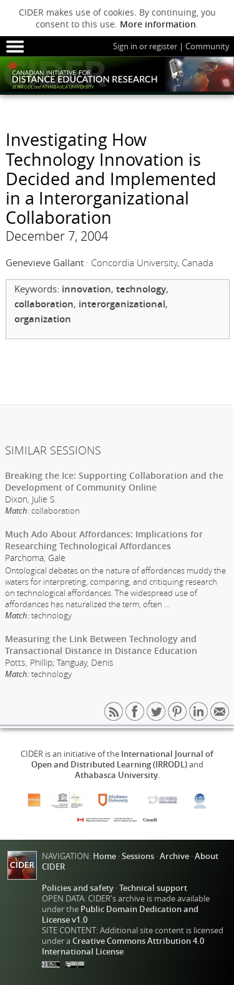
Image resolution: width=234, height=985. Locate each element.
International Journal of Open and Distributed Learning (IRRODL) (122, 759)
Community (207, 46)
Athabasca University (116, 775)
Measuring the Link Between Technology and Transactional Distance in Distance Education (101, 644)
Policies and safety (78, 888)
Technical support (153, 888)
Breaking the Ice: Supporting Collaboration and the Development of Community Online (114, 481)
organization (42, 318)
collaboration (44, 303)
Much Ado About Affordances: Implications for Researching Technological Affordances (104, 540)
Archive (174, 856)
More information (158, 24)
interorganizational (122, 303)
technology (141, 289)
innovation (86, 289)
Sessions (138, 856)
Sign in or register (145, 46)
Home (104, 856)
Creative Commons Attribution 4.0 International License (123, 946)
